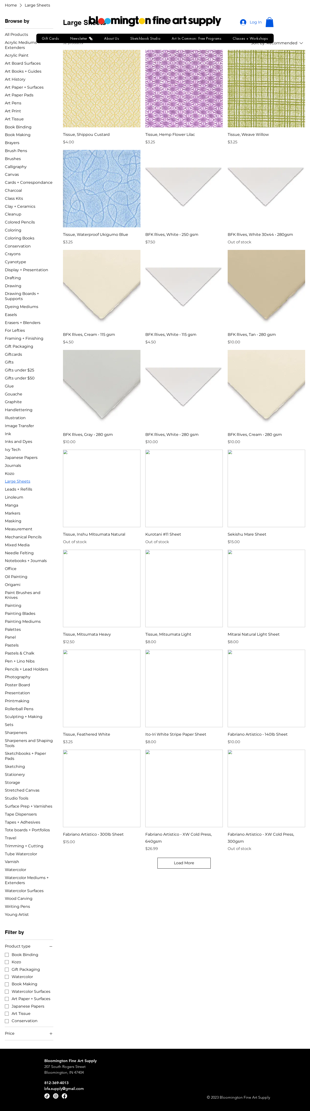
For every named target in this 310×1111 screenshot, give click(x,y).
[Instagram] (55, 1096)
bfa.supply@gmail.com (64, 1088)
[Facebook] (64, 1096)
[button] (269, 22)
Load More (184, 863)
